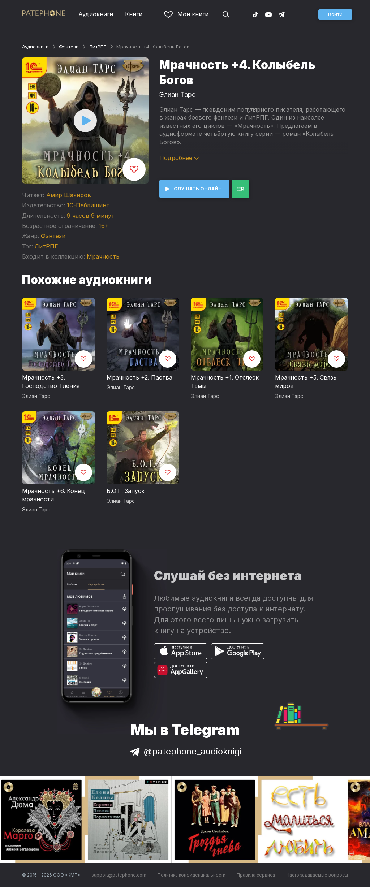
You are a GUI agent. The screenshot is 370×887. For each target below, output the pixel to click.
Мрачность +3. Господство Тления (50, 382)
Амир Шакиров (68, 195)
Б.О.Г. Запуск (126, 490)
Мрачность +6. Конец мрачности (53, 495)
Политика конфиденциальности (191, 875)
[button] (335, 14)
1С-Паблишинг (88, 205)
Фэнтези (69, 46)
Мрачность (103, 256)
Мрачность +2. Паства (139, 377)
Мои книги (186, 14)
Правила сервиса (256, 875)
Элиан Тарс (177, 94)
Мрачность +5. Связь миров (305, 382)
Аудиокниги (95, 14)
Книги (133, 14)
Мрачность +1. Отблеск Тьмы (225, 382)
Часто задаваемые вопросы (317, 875)
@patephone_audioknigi (185, 751)
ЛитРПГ (97, 46)
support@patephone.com (118, 875)
